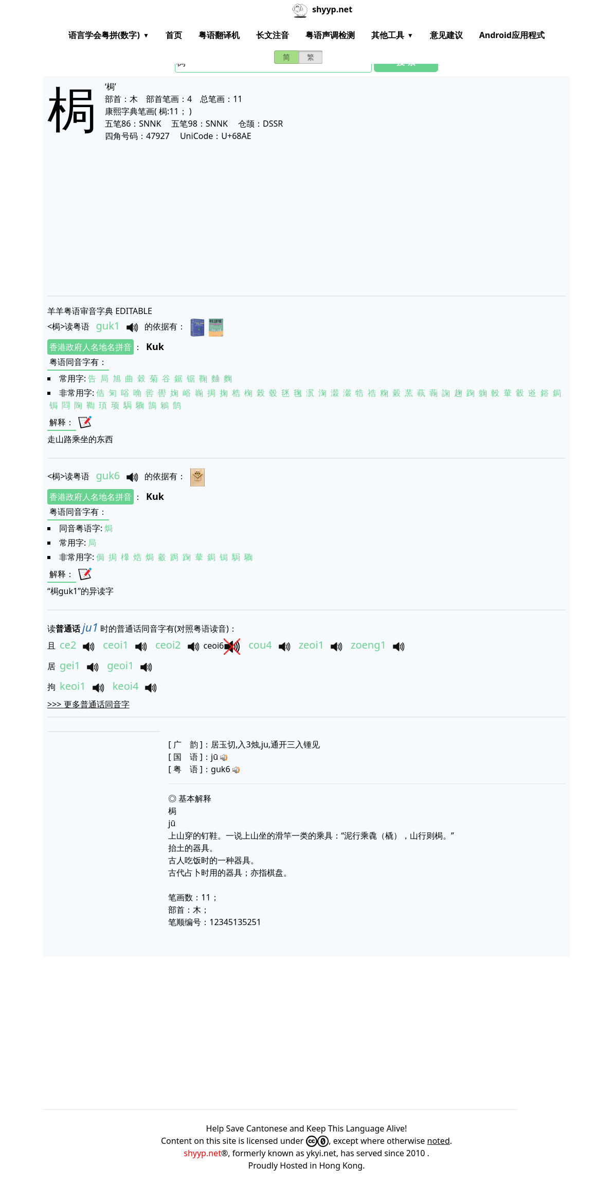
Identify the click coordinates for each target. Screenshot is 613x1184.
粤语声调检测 (330, 35)
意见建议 (446, 35)
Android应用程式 (512, 35)
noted (438, 1140)
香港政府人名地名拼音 (90, 347)
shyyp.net (202, 1153)
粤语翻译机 (219, 35)
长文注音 (272, 35)
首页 (174, 35)
